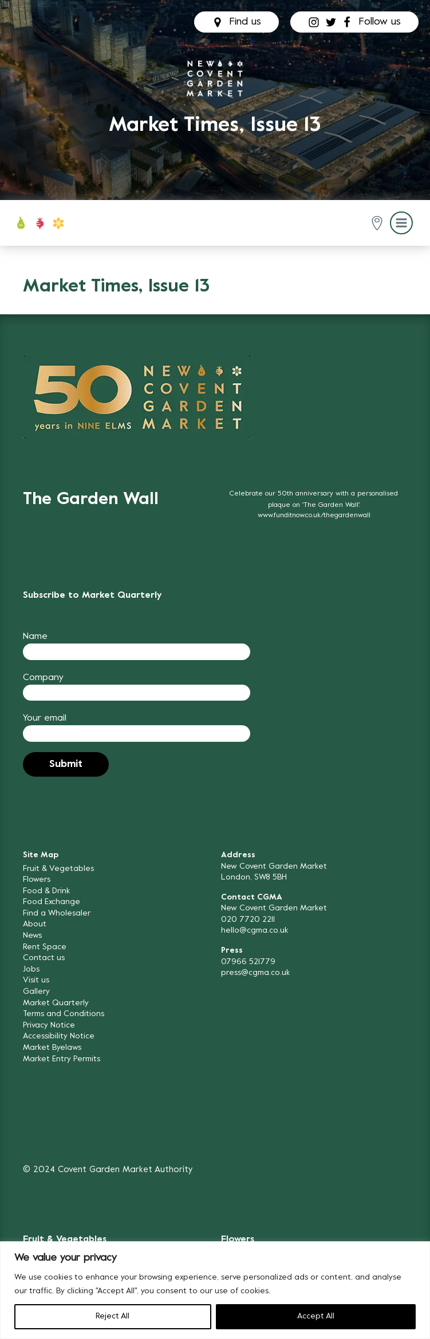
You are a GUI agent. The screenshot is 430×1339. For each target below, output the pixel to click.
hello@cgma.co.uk (254, 930)
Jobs (31, 969)
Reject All (112, 1316)
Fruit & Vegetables (58, 869)
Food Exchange (51, 902)
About (34, 924)
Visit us (36, 980)
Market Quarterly (56, 1003)
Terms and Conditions (63, 1014)
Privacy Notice (49, 1025)
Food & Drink (46, 891)
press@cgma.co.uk (255, 973)
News (32, 936)
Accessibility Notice (58, 1036)
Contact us (44, 958)
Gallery (36, 992)
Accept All (315, 1316)
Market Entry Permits (61, 1059)
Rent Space (44, 947)
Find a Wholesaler (56, 913)
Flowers (36, 880)
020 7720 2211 (248, 920)
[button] (377, 223)
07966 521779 (248, 962)
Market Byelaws (52, 1048)
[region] (215, 1290)
